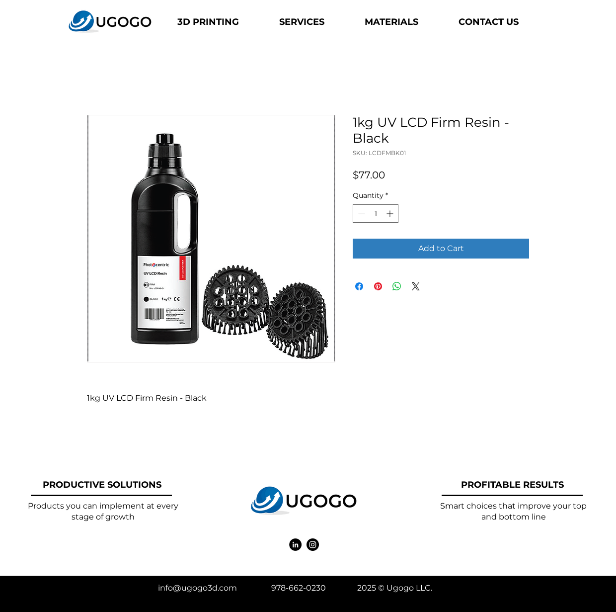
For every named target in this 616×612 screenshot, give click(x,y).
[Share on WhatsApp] (397, 286)
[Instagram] (313, 544)
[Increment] (391, 213)
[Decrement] (360, 213)
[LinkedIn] (295, 544)
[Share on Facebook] (359, 286)
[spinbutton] (376, 213)
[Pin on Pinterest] (378, 286)
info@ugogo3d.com (197, 588)
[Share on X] (416, 286)
